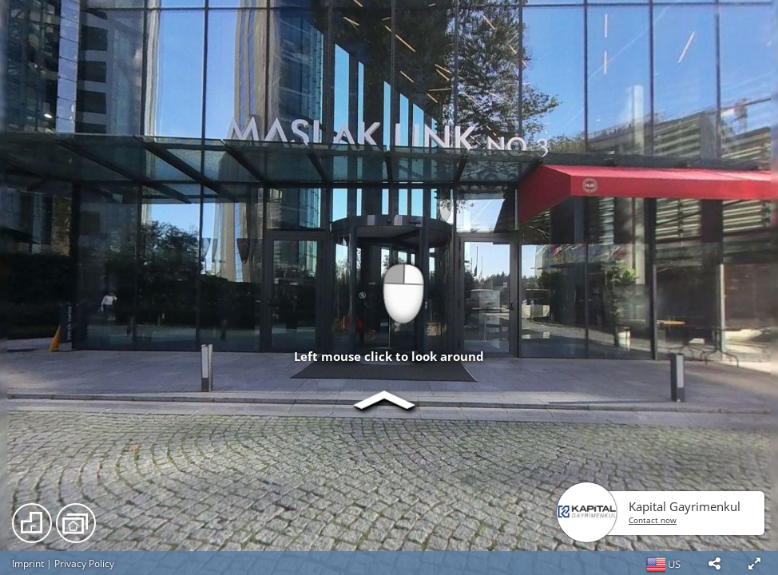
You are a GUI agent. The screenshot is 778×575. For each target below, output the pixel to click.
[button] (714, 563)
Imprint (28, 563)
